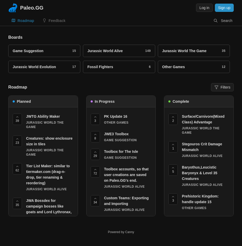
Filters (222, 89)
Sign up (224, 8)
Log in (204, 8)
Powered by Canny (121, 232)
